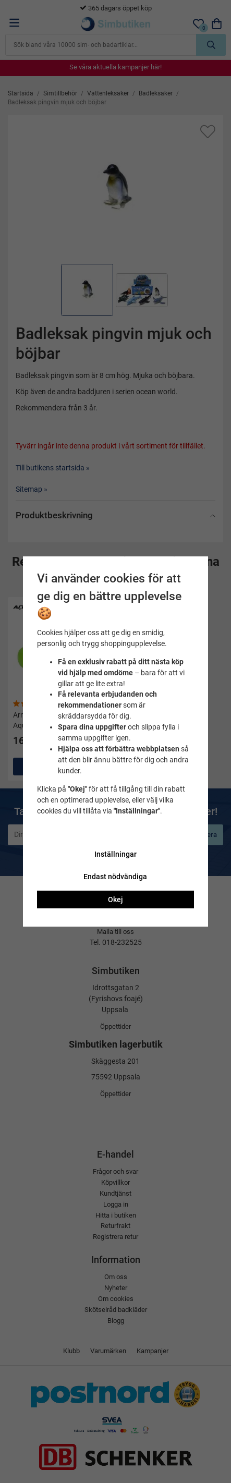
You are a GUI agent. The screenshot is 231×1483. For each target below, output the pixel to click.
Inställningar (115, 854)
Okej (115, 899)
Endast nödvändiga (115, 876)
